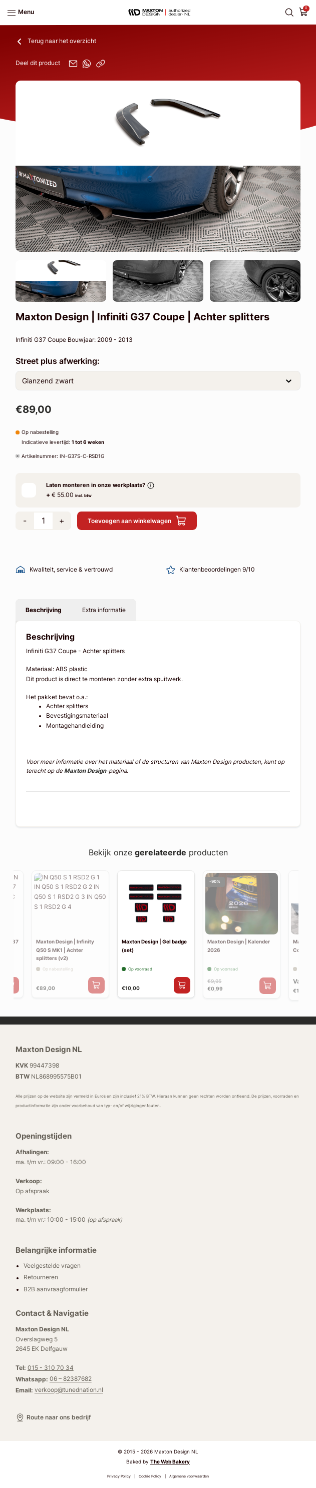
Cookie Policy (150, 1476)
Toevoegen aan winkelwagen (137, 521)
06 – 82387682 (71, 1379)
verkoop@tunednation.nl (69, 1390)
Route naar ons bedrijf (53, 1417)
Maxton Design (85, 770)
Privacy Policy (119, 1476)
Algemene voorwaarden (189, 1476)
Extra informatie (104, 610)
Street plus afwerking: (58, 361)
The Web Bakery (170, 1461)
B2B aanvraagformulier (56, 1289)
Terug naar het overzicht (56, 42)
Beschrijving (44, 610)
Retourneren (41, 1277)
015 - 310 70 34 (51, 1367)
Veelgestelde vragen (52, 1265)
